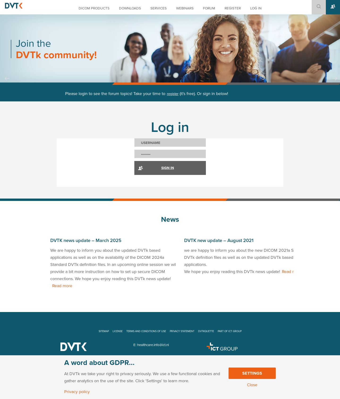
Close (252, 385)
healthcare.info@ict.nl (153, 345)
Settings (252, 373)
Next (334, 83)
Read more (62, 285)
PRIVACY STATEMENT (182, 331)
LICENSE (118, 331)
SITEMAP (104, 331)
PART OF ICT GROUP (230, 331)
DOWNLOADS (130, 8)
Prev (7, 83)
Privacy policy (77, 392)
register (172, 94)
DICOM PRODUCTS (94, 8)
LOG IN (256, 8)
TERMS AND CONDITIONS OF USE (146, 331)
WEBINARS (185, 8)
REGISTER (233, 8)
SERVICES (158, 8)
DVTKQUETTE (206, 331)
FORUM (209, 8)
